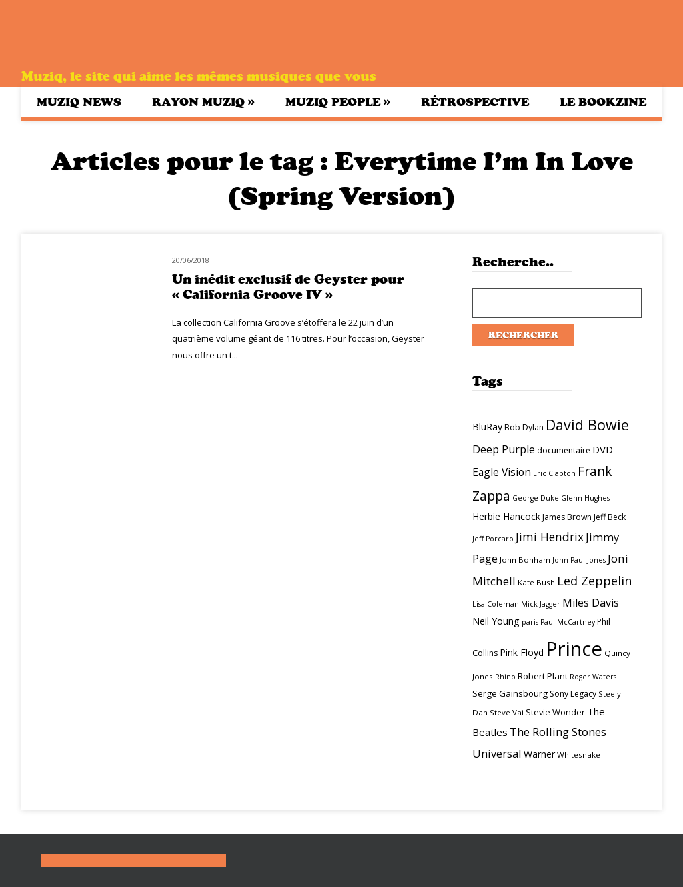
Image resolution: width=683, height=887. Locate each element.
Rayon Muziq (203, 101)
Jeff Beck (610, 517)
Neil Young (496, 621)
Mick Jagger (540, 604)
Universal (497, 753)
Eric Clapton (554, 473)
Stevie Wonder (555, 712)
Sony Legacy (573, 693)
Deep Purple (503, 449)
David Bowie (587, 424)
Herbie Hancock (506, 516)
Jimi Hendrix (550, 537)
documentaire (563, 450)
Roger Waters (593, 676)
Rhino (505, 676)
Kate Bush (536, 582)
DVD (602, 449)
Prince (574, 648)
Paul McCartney (567, 622)
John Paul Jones (579, 560)
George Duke (535, 498)
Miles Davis (590, 602)
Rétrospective (475, 102)
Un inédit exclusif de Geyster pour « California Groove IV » (288, 287)
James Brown (567, 517)
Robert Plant (543, 676)
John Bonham (525, 560)
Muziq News (79, 102)
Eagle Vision (501, 472)
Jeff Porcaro (493, 538)
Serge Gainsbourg (510, 693)
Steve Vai (507, 712)
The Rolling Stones (558, 732)
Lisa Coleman (495, 604)
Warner (539, 754)
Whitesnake (578, 755)
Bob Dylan (524, 427)
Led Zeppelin (594, 581)
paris (530, 622)
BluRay (487, 426)
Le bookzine (603, 102)
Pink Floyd (522, 652)
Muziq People (337, 101)
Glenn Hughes (585, 498)
